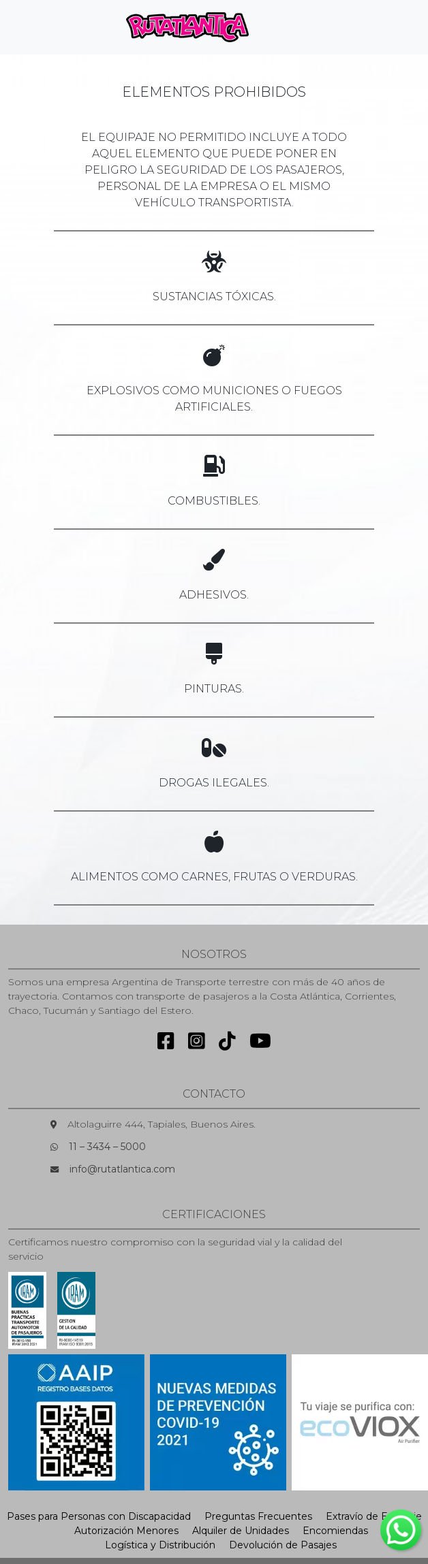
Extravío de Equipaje (374, 1516)
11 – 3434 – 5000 (107, 1146)
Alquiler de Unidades (240, 1531)
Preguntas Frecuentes (258, 1516)
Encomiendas (335, 1531)
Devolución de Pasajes (283, 1545)
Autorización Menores (126, 1531)
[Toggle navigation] (282, 27)
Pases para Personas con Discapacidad (99, 1516)
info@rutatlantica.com (122, 1169)
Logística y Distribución (160, 1545)
